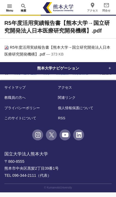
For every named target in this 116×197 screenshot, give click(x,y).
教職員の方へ (15, 97)
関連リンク (67, 97)
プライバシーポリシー (22, 108)
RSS (61, 118)
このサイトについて (20, 118)
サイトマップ (15, 87)
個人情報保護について (75, 108)
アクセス (65, 87)
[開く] (9, 7)
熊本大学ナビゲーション (58, 68)
